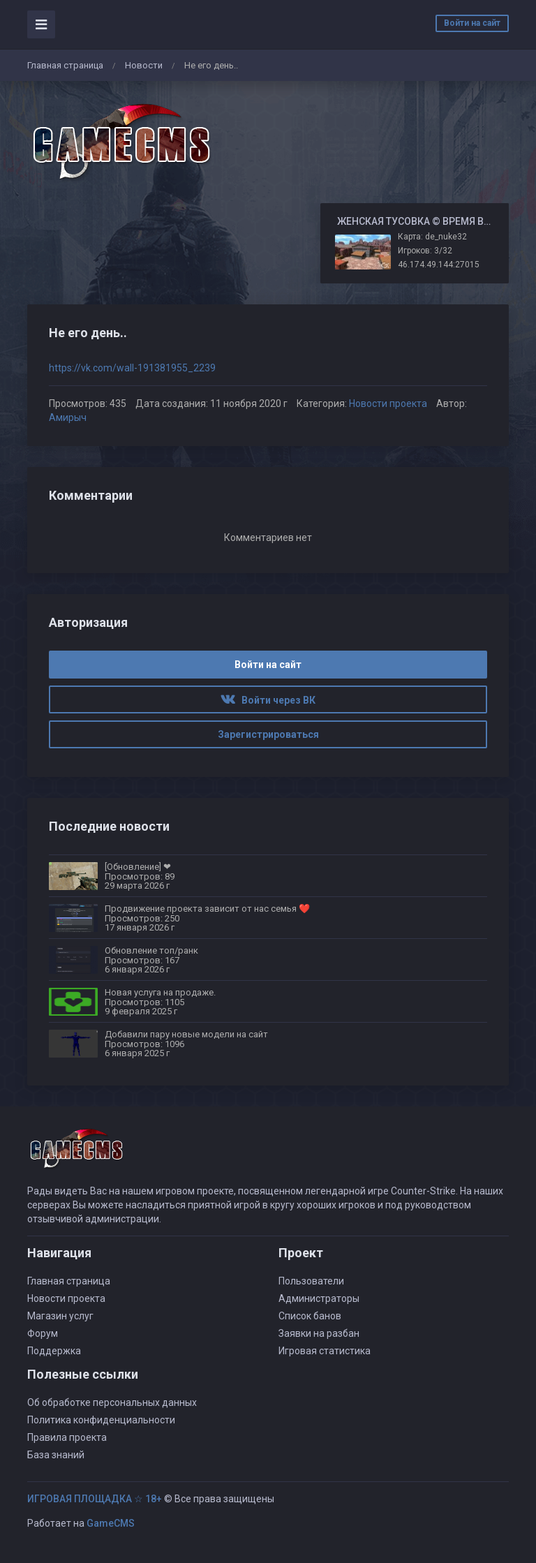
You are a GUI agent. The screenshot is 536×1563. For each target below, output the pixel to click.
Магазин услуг (60, 1315)
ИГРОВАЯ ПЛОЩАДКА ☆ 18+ (94, 1498)
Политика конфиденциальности (101, 1419)
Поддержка (54, 1350)
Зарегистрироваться (268, 734)
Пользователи (311, 1281)
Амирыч (68, 417)
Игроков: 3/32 (425, 250)
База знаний (55, 1454)
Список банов (309, 1315)
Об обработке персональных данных (112, 1402)
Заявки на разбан (318, 1333)
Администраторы (318, 1298)
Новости (144, 65)
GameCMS (111, 1523)
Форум (42, 1333)
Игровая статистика (324, 1350)
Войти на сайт (472, 23)
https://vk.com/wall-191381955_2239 (132, 367)
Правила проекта (67, 1437)
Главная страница (65, 65)
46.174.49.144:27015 (438, 264)
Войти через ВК (268, 700)
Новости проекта (388, 403)
